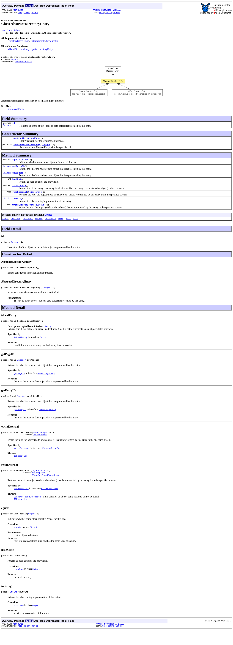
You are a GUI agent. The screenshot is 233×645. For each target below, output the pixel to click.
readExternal (19, 198)
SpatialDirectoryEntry (42, 49)
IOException (40, 446)
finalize (15, 226)
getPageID (17, 177)
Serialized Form (16, 111)
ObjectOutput (37, 211)
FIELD (20, 13)
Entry (26, 41)
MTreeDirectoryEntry (18, 49)
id (13, 125)
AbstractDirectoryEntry (27, 141)
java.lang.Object (11, 30)
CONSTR (27, 13)
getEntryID (18, 170)
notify (39, 226)
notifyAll (50, 226)
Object (14, 60)
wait (60, 226)
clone (5, 226)
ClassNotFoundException (45, 488)
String (7, 204)
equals (16, 163)
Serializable (52, 41)
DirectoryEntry (15, 41)
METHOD (35, 13)
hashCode (17, 184)
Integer (7, 128)
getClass (28, 226)
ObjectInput (35, 198)
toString (17, 204)
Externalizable (37, 41)
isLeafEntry (19, 191)
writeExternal (20, 211)
